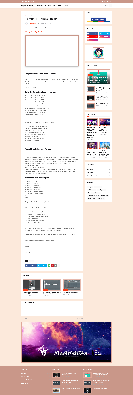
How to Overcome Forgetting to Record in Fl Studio (52, 293)
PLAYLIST (48, 5)
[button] (106, 5)
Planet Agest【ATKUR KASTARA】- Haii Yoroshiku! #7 (104, 130)
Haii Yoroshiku (98, 172)
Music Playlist (95, 192)
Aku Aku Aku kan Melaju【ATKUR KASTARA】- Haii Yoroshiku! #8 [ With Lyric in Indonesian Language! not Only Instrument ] (92, 132)
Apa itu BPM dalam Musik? (70, 292)
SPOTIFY (59, 5)
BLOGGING (40, 5)
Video (89, 198)
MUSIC (66, 5)
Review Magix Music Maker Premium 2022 (31, 293)
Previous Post (25, 318)
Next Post (79, 318)
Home (22, 1)
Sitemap (33, 1)
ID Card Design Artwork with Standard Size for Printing (100, 373)
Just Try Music (101, 190)
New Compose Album (93, 195)
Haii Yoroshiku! (98, 19)
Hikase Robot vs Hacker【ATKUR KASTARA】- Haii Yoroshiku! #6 (91, 153)
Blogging (32, 15)
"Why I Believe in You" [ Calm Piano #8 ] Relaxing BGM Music (71, 389)
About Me (27, 1)
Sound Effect (104, 195)
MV (54, 5)
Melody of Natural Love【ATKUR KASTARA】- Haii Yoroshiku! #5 (104, 153)
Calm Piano (98, 169)
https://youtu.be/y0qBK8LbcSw (34, 32)
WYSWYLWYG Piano (98, 175)
